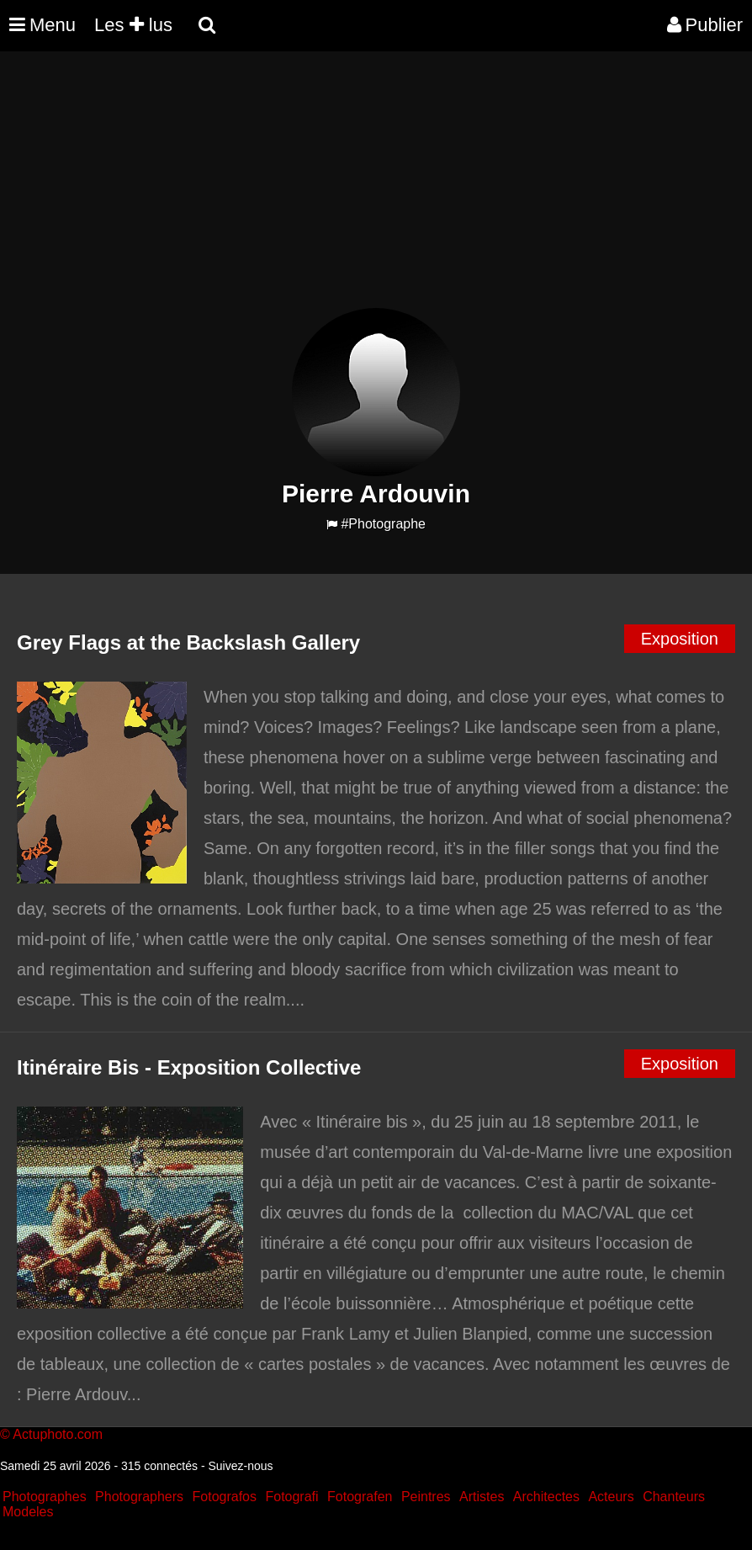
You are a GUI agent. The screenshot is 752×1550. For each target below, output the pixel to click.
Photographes (45, 1496)
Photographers (139, 1496)
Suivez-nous (240, 1466)
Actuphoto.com (58, 1434)
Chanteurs (674, 1496)
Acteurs (610, 1496)
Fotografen (359, 1496)
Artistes (481, 1496)
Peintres (426, 1496)
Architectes (546, 1496)
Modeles (28, 1512)
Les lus (133, 24)
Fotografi (291, 1496)
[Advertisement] (306, 190)
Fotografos (225, 1496)
